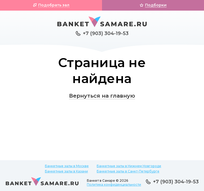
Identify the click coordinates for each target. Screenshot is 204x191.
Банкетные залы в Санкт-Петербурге (128, 171)
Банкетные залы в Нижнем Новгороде (129, 166)
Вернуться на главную (102, 96)
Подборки (156, 5)
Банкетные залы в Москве (67, 166)
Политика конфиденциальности (114, 184)
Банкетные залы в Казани (66, 171)
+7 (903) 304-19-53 (106, 33)
